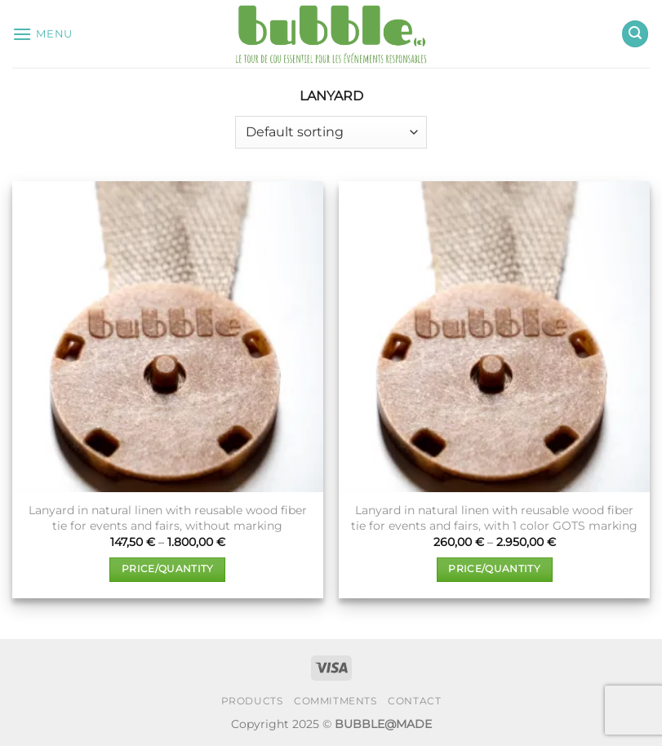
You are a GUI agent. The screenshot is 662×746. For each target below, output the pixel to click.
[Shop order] (330, 132)
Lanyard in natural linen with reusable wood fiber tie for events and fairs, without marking (168, 518)
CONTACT (414, 701)
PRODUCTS (252, 701)
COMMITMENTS (335, 701)
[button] (42, 34)
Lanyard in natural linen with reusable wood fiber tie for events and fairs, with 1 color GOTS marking (494, 518)
